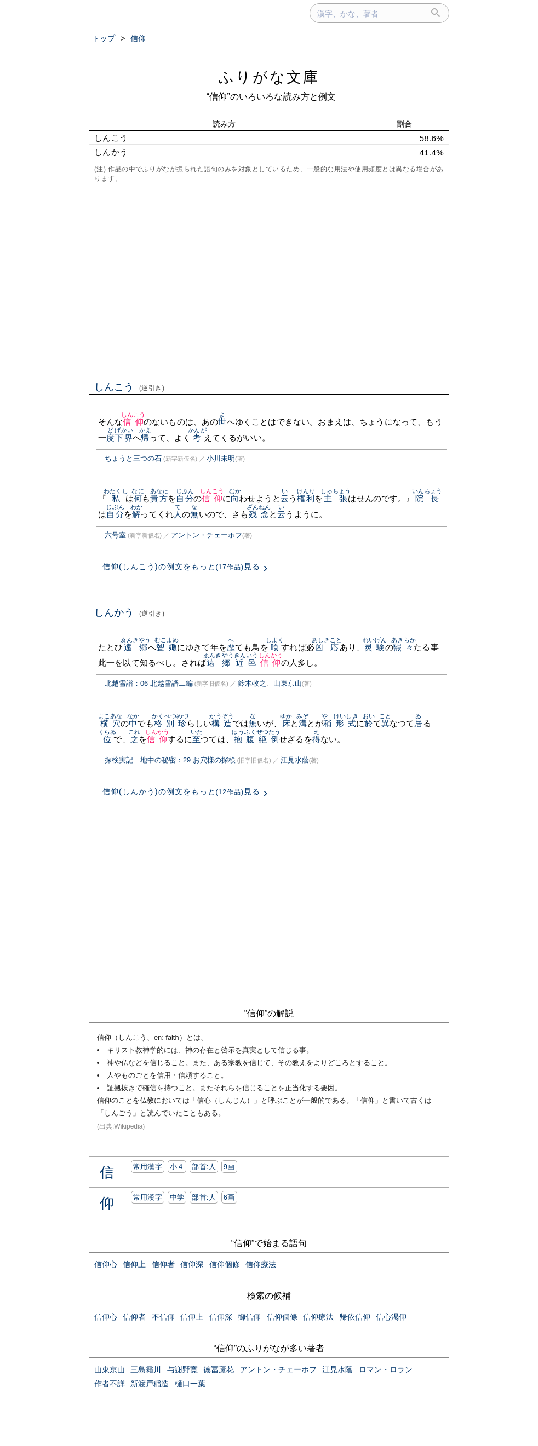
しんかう (129, 612)
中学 (177, 1197)
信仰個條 (224, 1264)
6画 (229, 1197)
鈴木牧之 (252, 683)
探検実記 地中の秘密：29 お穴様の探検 (170, 760)
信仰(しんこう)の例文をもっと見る (181, 566)
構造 (221, 723)
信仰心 (105, 1264)
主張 (335, 498)
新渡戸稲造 (149, 1383)
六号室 (115, 535)
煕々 (403, 647)
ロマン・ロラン (386, 1369)
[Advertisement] (269, 280)
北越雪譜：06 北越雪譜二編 (149, 683)
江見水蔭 (295, 760)
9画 (229, 1166)
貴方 (159, 498)
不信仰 (163, 1316)
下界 (124, 437)
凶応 (327, 647)
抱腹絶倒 (256, 739)
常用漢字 (147, 1166)
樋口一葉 (190, 1383)
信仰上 (134, 1264)
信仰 (133, 421)
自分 (185, 498)
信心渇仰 (391, 1316)
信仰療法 (260, 1264)
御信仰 (249, 1316)
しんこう (129, 386)
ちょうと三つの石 (133, 458)
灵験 (375, 647)
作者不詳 (109, 1383)
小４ (177, 1166)
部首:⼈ (204, 1166)
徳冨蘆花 (218, 1369)
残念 (259, 514)
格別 (164, 723)
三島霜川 (145, 1369)
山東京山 (287, 683)
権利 (306, 498)
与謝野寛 (182, 1369)
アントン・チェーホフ (206, 535)
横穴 (110, 723)
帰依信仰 (355, 1316)
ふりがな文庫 (269, 76)
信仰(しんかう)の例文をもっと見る (181, 791)
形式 (346, 723)
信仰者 (163, 1264)
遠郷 (135, 647)
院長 (427, 498)
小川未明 (221, 458)
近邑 (246, 662)
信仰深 (191, 1264)
